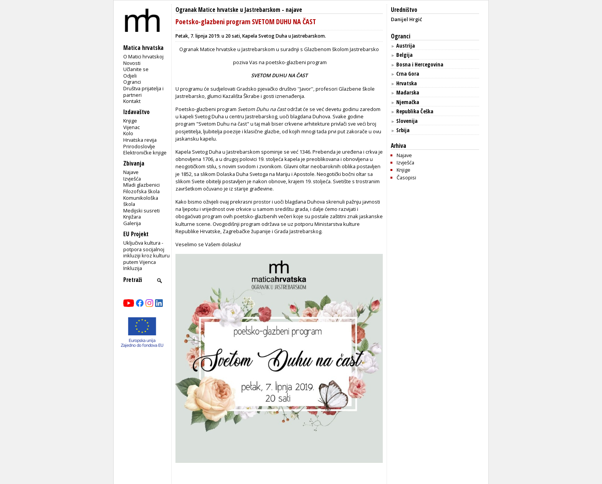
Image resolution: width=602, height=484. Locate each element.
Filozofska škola (141, 191)
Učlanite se (136, 69)
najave (294, 10)
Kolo (128, 133)
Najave (131, 172)
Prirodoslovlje (139, 146)
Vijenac (131, 127)
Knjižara (132, 216)
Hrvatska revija (140, 139)
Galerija (132, 223)
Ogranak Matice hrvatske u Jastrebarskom (227, 10)
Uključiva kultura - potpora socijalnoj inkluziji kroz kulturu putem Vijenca (146, 252)
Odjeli (130, 75)
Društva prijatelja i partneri (143, 91)
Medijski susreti (141, 210)
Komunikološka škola (140, 201)
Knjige (130, 120)
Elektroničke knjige (145, 152)
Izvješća (132, 178)
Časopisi (406, 177)
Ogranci (132, 81)
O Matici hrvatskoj (143, 56)
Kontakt (132, 101)
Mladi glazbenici (141, 184)
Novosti (132, 63)
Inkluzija (132, 268)
